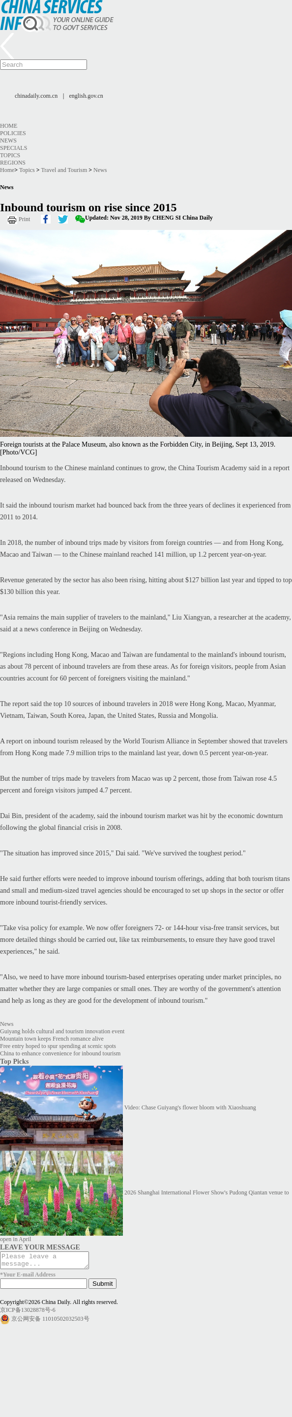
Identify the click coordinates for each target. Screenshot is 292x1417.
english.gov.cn (86, 95)
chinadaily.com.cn (36, 95)
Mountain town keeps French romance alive (52, 1038)
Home (8, 125)
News (8, 140)
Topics (10, 155)
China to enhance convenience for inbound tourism (60, 1053)
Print (24, 219)
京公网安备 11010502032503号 (50, 1321)
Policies (13, 133)
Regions (13, 162)
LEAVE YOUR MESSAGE (40, 1247)
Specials (13, 147)
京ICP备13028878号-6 (28, 1312)
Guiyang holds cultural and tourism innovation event (62, 1031)
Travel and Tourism (64, 170)
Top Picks (14, 1061)
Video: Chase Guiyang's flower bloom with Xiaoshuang (190, 1107)
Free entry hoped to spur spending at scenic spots (58, 1046)
